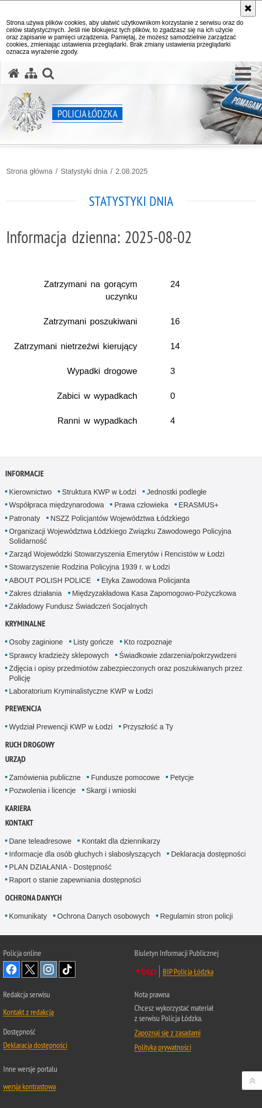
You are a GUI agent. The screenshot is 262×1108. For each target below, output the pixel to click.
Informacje (24, 473)
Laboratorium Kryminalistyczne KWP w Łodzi (81, 691)
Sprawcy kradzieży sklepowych (59, 655)
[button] (243, 74)
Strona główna (29, 171)
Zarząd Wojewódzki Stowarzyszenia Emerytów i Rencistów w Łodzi (117, 554)
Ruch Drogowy (30, 744)
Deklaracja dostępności (208, 854)
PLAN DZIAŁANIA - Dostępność (60, 867)
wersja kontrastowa (29, 1086)
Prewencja (23, 708)
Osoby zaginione (36, 642)
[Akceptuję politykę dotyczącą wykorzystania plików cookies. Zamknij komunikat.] (248, 8)
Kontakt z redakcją (28, 1012)
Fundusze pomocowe (125, 777)
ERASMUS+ (199, 505)
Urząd (15, 759)
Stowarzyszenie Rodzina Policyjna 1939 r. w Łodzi (89, 567)
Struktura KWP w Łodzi (99, 492)
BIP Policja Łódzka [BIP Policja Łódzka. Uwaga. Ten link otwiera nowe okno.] (188, 971)
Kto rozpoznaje (148, 642)
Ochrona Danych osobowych (103, 916)
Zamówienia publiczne (45, 777)
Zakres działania (35, 593)
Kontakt (19, 822)
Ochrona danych (33, 897)
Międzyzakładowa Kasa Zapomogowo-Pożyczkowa (154, 593)
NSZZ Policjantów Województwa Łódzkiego (120, 518)
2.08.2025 (132, 171)
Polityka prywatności (162, 1047)
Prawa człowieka (141, 505)
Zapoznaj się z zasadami (167, 1032)
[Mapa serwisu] (31, 73)
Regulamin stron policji (196, 916)
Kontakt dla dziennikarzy (121, 841)
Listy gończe (93, 642)
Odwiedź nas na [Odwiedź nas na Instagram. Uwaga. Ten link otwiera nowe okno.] (48, 969)
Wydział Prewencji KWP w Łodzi (61, 727)
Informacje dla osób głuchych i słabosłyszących (85, 854)
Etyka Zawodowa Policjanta (145, 580)
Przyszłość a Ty (148, 727)
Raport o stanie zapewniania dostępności (75, 880)
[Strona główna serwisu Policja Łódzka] (14, 73)
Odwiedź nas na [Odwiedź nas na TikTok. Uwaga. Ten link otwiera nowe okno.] (67, 969)
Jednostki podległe (177, 492)
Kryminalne (25, 623)
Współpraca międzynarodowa (56, 505)
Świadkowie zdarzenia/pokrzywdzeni (178, 655)
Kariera (18, 808)
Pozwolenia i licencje (42, 790)
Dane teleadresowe (40, 841)
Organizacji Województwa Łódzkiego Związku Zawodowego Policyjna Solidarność (120, 536)
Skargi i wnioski (111, 790)
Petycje (182, 777)
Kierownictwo (30, 492)
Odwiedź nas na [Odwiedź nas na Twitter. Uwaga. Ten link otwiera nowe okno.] (30, 969)
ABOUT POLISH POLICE (50, 580)
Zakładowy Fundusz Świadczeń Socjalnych (78, 606)
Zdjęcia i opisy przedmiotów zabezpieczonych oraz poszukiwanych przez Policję (125, 673)
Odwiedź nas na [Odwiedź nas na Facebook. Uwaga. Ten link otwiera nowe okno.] (11, 969)
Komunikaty (28, 916)
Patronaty (24, 518)
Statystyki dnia (83, 171)
